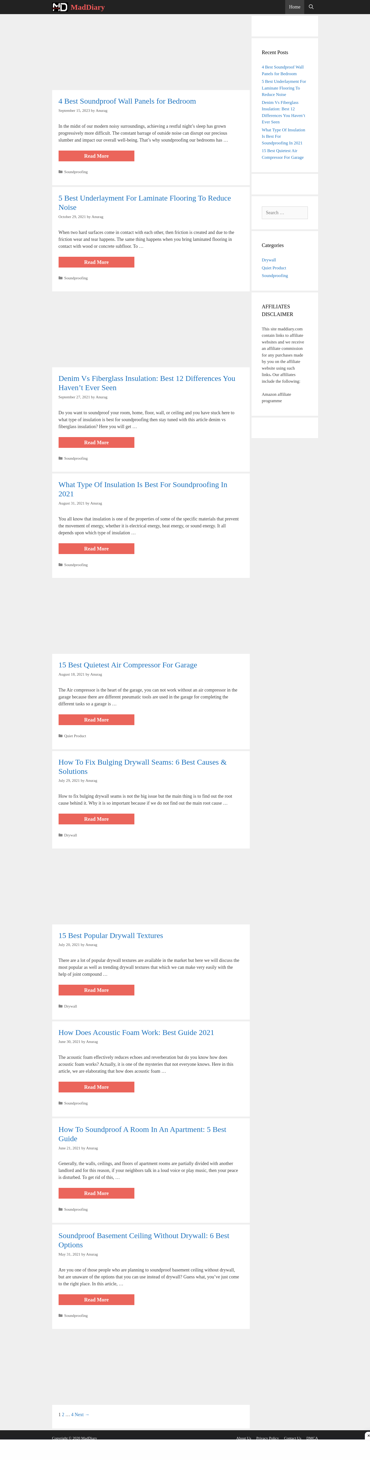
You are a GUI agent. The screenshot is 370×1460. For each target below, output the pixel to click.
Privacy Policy (267, 1438)
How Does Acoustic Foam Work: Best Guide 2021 (136, 1032)
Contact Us (292, 1438)
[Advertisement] (151, 52)
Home (294, 6)
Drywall (70, 835)
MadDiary (88, 7)
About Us (243, 1438)
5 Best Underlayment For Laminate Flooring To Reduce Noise (284, 88)
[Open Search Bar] (311, 7)
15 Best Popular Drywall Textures (111, 935)
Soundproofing (76, 172)
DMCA (312, 1438)
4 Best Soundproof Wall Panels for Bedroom (127, 101)
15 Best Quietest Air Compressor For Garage (128, 664)
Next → (82, 1414)
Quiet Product (75, 736)
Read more (109, 156)
